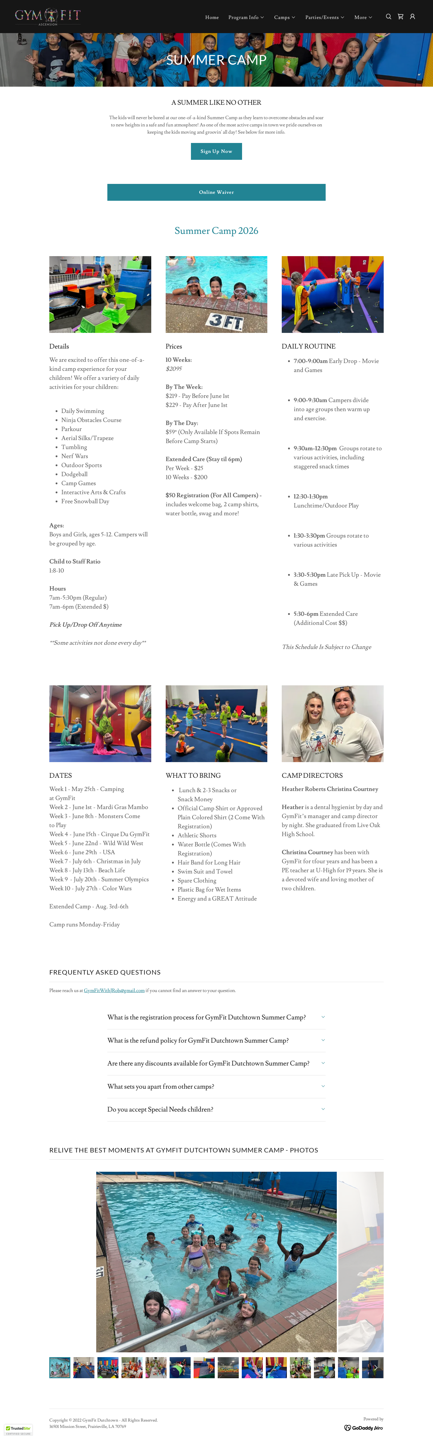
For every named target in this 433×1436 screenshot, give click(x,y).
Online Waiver (216, 192)
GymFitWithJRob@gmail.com (114, 991)
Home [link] (212, 17)
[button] (247, 17)
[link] (47, 15)
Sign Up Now (216, 151)
